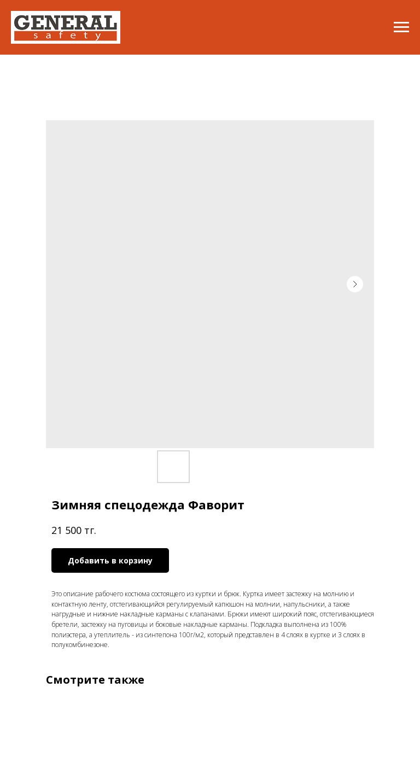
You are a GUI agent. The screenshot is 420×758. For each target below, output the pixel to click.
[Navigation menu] (401, 27)
